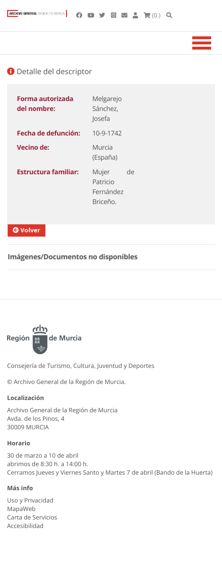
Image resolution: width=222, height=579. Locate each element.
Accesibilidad (25, 525)
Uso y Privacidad (30, 500)
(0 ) (152, 15)
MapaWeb (21, 508)
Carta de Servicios (32, 517)
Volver (30, 230)
